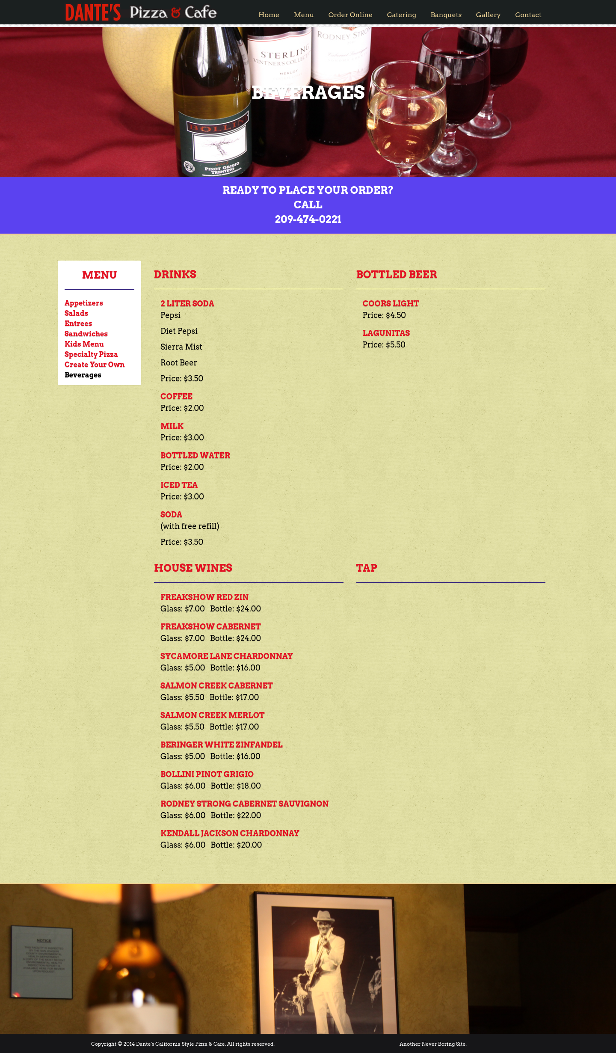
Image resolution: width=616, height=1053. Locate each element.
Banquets (446, 15)
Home (268, 15)
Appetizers (84, 303)
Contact (528, 15)
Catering (401, 15)
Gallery (488, 15)
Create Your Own (95, 365)
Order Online (351, 15)
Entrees (78, 324)
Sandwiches (86, 334)
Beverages (83, 375)
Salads (76, 313)
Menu (304, 15)
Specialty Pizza (91, 354)
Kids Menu (84, 344)
